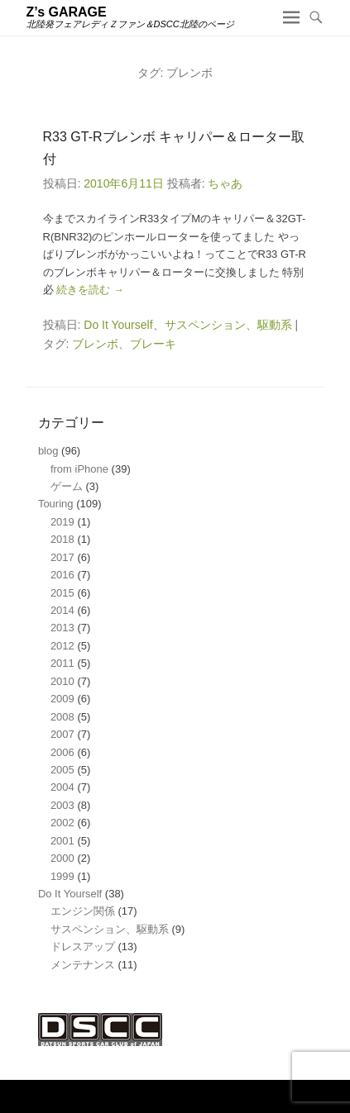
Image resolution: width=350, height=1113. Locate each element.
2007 (62, 734)
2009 (62, 698)
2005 (62, 769)
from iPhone (79, 469)
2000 (62, 858)
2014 (62, 610)
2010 (62, 681)
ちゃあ (225, 183)
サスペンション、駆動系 (228, 324)
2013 (62, 627)
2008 (62, 717)
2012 (62, 646)
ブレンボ (95, 343)
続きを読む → (90, 289)
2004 (62, 787)
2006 (62, 752)
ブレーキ (153, 343)
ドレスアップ (82, 946)
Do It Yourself (118, 324)
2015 (62, 593)
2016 (62, 574)
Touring (56, 503)
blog (48, 451)
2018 (62, 539)
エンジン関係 (82, 911)
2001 (62, 841)
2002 (62, 822)
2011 (62, 663)
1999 (62, 876)
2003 (62, 805)
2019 (62, 522)
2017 (62, 557)
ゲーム (66, 486)
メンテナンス (82, 964)
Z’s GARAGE (66, 12)
